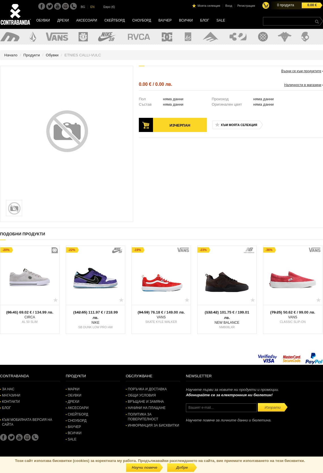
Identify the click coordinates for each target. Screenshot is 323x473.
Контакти (11, 402)
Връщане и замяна (146, 402)
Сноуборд (141, 20)
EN (92, 6)
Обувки (43, 20)
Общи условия (142, 395)
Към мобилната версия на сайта (27, 422)
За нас (8, 389)
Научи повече (144, 467)
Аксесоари (86, 20)
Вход (228, 5)
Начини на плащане (146, 408)
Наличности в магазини (302, 85)
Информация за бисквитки (153, 425)
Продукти (32, 55)
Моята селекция (208, 5)
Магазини (11, 395)
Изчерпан (179, 125)
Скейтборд (115, 20)
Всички (186, 20)
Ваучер (165, 20)
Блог (204, 20)
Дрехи (63, 20)
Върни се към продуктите (301, 71)
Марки (74, 389)
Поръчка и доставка (147, 389)
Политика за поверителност (143, 416)
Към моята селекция (239, 125)
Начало (10, 55)
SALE (220, 20)
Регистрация (246, 5)
